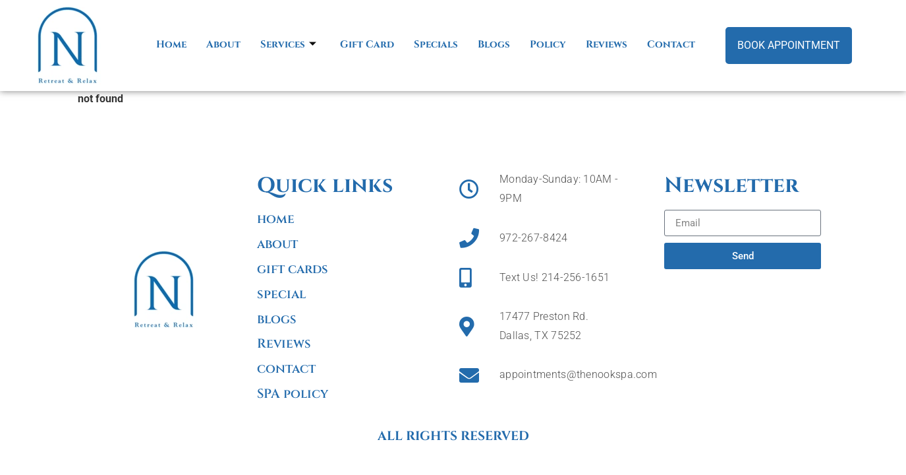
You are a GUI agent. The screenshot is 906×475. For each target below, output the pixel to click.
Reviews (606, 44)
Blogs (494, 44)
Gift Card (367, 44)
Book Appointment (788, 45)
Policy (548, 44)
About (223, 44)
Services (288, 44)
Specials (436, 44)
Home (171, 44)
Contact (671, 44)
